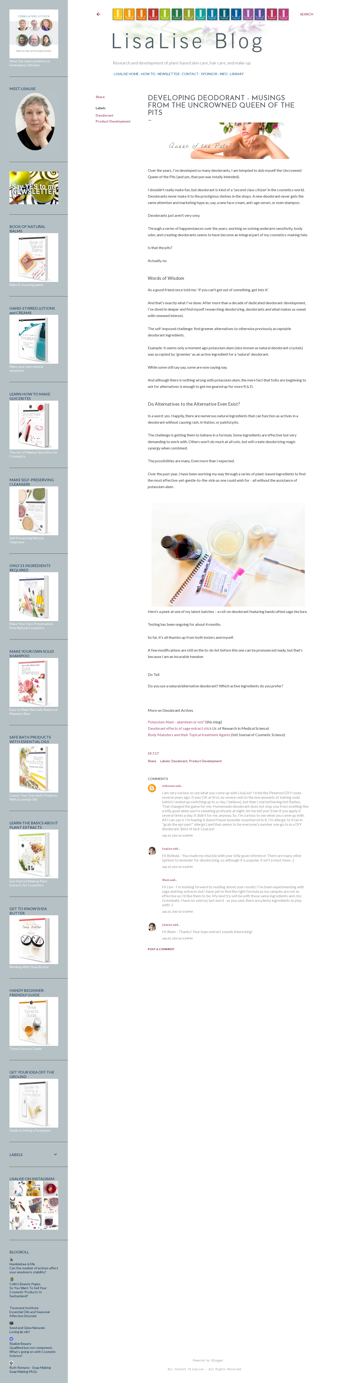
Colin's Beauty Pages (24, 1284)
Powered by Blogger (204, 1361)
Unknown (168, 786)
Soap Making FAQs (23, 1371)
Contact (188, 74)
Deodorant (104, 115)
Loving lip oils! (19, 1332)
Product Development (113, 121)
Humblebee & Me (22, 1264)
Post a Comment (161, 949)
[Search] (306, 14)
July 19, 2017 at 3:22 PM (177, 867)
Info (222, 74)
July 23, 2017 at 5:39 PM (177, 938)
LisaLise (167, 848)
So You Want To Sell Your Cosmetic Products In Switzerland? (28, 1292)
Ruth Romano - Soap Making (30, 1367)
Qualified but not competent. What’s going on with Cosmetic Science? (32, 1352)
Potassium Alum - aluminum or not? (176, 722)
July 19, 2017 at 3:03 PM (177, 835)
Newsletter (167, 74)
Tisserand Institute (24, 1308)
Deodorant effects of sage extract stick (180, 728)
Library (235, 74)
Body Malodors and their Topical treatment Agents (189, 734)
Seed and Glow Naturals (27, 1328)
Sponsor (207, 74)
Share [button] (100, 97)
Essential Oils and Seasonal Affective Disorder (29, 1314)
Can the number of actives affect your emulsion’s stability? (33, 1270)
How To (146, 74)
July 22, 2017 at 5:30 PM (177, 911)
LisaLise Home (125, 74)
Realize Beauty (20, 1344)
